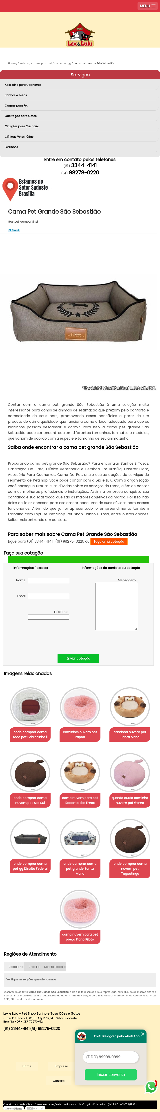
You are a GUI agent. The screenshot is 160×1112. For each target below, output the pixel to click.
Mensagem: (116, 604)
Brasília (34, 967)
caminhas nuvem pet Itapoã (80, 734)
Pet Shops (12, 147)
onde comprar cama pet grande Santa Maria (79, 868)
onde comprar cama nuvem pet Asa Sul (30, 800)
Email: (43, 596)
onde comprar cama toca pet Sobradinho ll (30, 734)
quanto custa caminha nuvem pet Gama (130, 800)
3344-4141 (84, 165)
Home (26, 1066)
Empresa (61, 1066)
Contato (59, 1081)
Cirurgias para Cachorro (22, 126)
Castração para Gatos (21, 116)
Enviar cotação (78, 658)
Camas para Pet (16, 105)
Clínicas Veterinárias (19, 137)
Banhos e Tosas (16, 95)
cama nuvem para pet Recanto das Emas (80, 800)
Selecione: (16, 967)
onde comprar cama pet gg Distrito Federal (30, 866)
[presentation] (42, 635)
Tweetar (14, 230)
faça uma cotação (109, 541)
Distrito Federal (55, 967)
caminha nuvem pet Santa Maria (130, 734)
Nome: (42, 580)
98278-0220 (84, 172)
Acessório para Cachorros (23, 85)
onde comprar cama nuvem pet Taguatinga (130, 868)
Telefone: (48, 615)
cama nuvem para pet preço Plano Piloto (80, 937)
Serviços (80, 75)
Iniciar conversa (111, 1074)
